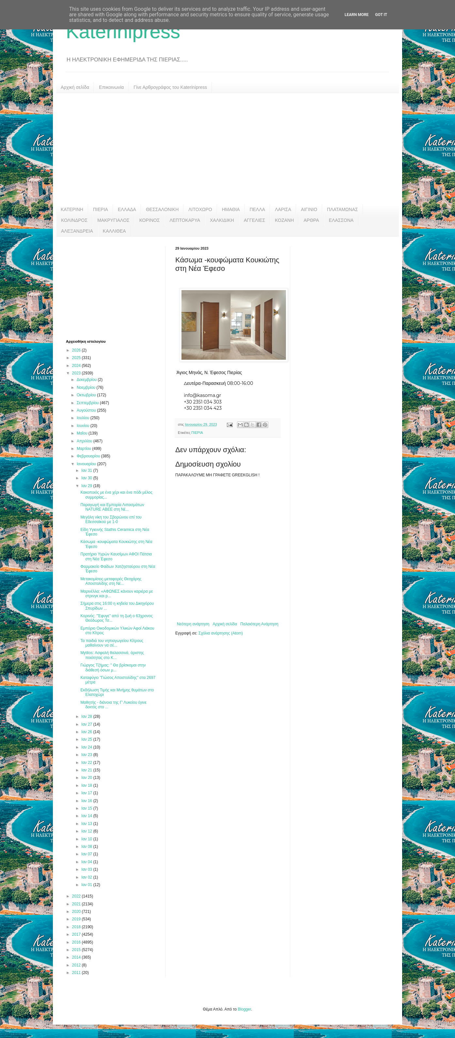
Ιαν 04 (87, 862)
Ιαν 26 (87, 732)
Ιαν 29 (87, 486)
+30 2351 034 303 (202, 402)
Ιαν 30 (87, 478)
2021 (77, 904)
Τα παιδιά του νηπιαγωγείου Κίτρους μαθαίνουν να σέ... (111, 643)
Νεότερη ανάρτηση (193, 624)
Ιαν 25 (87, 739)
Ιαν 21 (87, 770)
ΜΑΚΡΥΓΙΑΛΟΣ (113, 220)
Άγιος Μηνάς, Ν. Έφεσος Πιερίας (208, 372)
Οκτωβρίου (87, 395)
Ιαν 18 (87, 785)
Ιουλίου (83, 418)
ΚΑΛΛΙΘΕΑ (114, 231)
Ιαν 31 (87, 470)
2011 (77, 972)
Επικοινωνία (111, 87)
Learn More (357, 14)
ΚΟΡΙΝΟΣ (149, 220)
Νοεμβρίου (87, 387)
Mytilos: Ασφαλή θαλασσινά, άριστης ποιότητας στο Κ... (112, 655)
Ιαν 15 (87, 808)
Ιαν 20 (87, 777)
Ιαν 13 (87, 823)
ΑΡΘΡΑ (311, 220)
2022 (77, 896)
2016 (77, 942)
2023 (77, 373)
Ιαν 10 (87, 839)
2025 (77, 357)
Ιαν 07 (87, 854)
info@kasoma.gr (202, 395)
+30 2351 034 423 (203, 408)
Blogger (244, 1009)
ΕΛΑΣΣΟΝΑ (341, 220)
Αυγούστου (87, 410)
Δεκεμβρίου (87, 379)
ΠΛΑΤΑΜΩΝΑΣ (342, 209)
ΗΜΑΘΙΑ (231, 209)
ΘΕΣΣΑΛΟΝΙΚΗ (162, 209)
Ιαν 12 (87, 831)
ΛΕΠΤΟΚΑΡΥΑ (184, 220)
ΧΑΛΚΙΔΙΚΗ (222, 220)
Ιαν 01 (87, 884)
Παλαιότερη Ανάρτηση (259, 624)
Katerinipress (123, 31)
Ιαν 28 (87, 716)
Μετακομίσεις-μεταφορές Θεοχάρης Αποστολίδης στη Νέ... (110, 581)
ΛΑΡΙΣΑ (283, 209)
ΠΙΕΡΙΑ (100, 209)
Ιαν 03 (87, 869)
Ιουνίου (83, 425)
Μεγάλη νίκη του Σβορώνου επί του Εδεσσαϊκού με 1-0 (110, 519)
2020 (77, 911)
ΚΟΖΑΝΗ (284, 220)
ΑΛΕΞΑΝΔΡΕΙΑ (77, 231)
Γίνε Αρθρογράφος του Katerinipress (170, 87)
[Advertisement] (227, 148)
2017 (77, 934)
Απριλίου (85, 441)
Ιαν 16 (87, 801)
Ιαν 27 (87, 724)
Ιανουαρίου (87, 464)
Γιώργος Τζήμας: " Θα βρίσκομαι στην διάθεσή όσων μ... (113, 667)
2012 (77, 965)
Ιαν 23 (87, 754)
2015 (77, 949)
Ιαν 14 (87, 816)
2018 (77, 927)
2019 (77, 919)
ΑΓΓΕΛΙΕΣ (254, 220)
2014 (77, 957)
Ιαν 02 (87, 877)
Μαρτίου (84, 448)
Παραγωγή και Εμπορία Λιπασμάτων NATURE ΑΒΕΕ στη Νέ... (112, 507)
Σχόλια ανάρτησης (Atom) (220, 633)
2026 (77, 350)
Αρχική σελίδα (75, 87)
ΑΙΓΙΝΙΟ (309, 209)
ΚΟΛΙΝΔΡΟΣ (74, 220)
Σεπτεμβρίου (88, 403)
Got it (381, 14)
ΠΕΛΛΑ (257, 209)
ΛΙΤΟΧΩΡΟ (200, 209)
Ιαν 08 (87, 846)
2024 (77, 365)
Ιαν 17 (87, 793)
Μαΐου (82, 433)
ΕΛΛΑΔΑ (127, 209)
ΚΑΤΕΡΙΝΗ (72, 209)
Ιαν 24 (87, 747)
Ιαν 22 (87, 762)
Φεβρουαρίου (89, 456)
